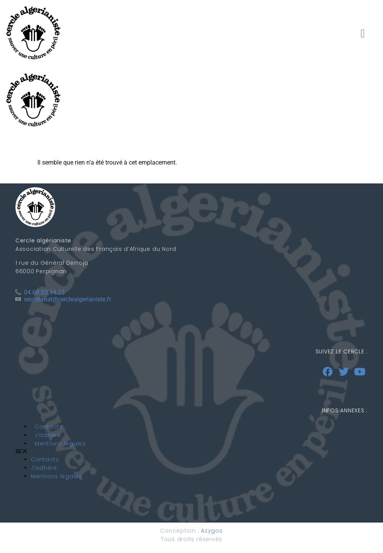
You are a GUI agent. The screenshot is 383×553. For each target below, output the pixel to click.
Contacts (49, 426)
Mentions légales (60, 443)
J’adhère (48, 435)
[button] (363, 33)
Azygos (212, 531)
